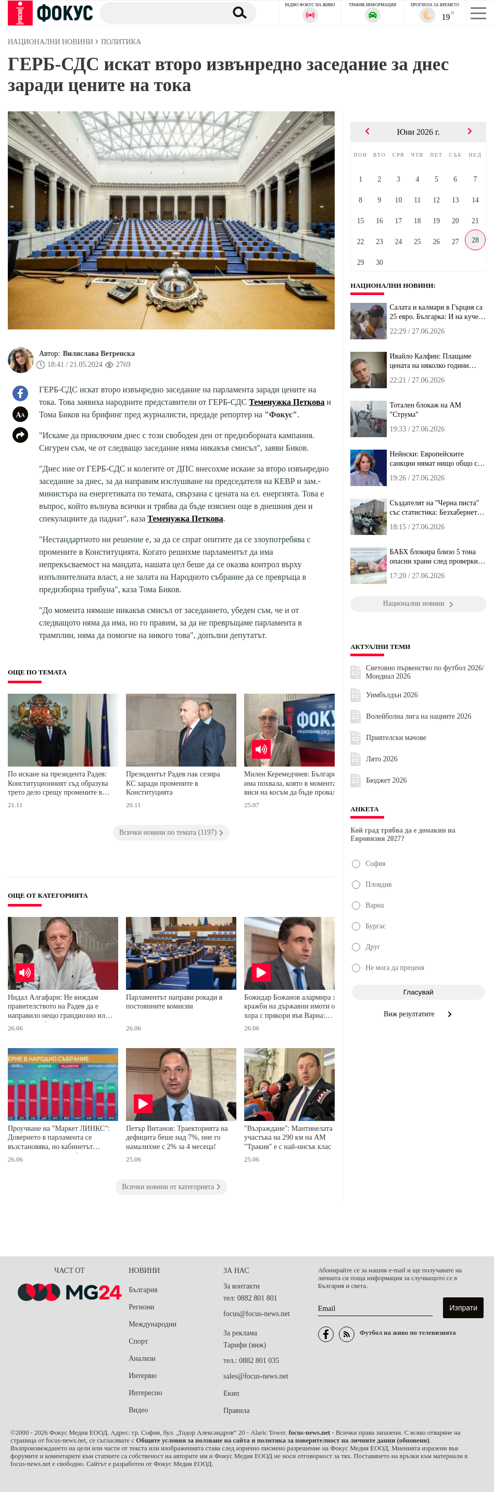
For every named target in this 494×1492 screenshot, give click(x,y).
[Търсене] (159, 12)
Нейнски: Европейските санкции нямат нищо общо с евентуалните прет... (433, 459)
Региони (141, 1307)
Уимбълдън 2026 (391, 695)
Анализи (142, 1358)
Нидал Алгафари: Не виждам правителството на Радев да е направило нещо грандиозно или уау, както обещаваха (58, 1007)
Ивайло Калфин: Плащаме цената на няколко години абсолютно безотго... (430, 361)
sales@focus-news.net (255, 1376)
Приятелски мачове (396, 738)
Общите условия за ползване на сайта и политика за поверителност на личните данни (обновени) (282, 1440)
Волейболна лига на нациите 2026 (418, 716)
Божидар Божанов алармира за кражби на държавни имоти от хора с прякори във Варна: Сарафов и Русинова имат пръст (295, 1007)
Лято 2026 (381, 759)
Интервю (143, 1376)
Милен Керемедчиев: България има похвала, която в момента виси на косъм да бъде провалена (295, 783)
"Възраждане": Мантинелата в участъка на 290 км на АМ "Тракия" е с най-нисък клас (291, 1138)
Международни (152, 1324)
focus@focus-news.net (256, 1314)
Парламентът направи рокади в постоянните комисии (174, 1002)
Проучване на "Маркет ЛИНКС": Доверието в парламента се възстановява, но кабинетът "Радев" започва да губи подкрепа (60, 1139)
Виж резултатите (418, 1014)
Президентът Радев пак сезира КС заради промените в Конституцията (173, 783)
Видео (138, 1410)
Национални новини (391, 285)
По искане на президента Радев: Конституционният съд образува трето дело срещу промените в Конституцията (58, 784)
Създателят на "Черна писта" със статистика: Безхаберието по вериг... (434, 508)
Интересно (145, 1393)
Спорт (138, 1341)
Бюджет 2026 (386, 780)
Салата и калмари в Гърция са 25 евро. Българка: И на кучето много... (437, 312)
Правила (236, 1410)
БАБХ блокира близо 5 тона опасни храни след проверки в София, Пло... (436, 557)
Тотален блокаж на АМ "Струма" (425, 409)
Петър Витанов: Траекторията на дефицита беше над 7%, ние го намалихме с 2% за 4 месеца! (177, 1138)
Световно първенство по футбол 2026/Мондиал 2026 (425, 672)
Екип (231, 1393)
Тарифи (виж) (244, 1345)
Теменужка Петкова (286, 402)
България (143, 1290)
